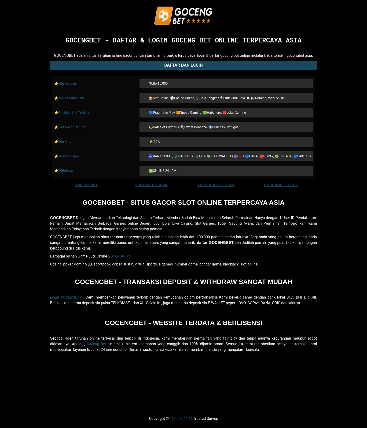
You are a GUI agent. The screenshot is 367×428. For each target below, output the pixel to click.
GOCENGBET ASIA (151, 185)
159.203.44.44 (181, 419)
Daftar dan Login (183, 65)
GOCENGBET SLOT (281, 185)
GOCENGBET (86, 185)
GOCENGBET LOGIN (216, 185)
